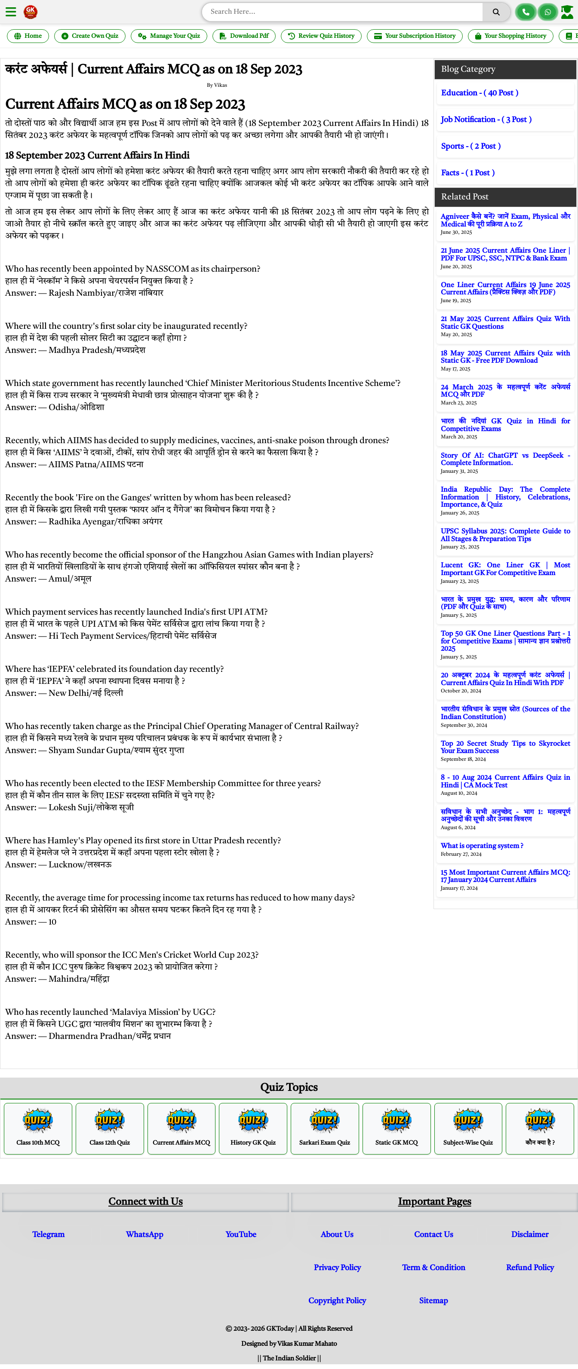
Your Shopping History (510, 36)
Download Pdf (244, 36)
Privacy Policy (337, 1268)
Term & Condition (433, 1268)
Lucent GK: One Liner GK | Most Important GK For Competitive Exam (506, 569)
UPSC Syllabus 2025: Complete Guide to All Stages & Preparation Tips (506, 535)
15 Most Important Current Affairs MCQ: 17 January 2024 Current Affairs (506, 877)
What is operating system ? (482, 846)
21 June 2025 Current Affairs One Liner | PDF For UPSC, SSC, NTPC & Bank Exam (506, 255)
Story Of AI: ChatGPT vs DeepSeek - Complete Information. (506, 460)
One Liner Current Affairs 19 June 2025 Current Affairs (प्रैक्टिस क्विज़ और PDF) (506, 289)
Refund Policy (530, 1268)
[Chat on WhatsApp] (548, 12)
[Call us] (526, 12)
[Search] (496, 12)
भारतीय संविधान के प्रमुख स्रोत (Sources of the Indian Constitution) (506, 713)
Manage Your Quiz (169, 36)
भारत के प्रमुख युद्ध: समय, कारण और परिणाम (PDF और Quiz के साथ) (506, 604)
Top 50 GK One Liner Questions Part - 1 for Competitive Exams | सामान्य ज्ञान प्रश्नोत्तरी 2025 (506, 641)
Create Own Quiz (89, 36)
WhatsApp (144, 1235)
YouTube (241, 1235)
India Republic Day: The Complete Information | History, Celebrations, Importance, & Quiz (506, 497)
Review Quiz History (321, 36)
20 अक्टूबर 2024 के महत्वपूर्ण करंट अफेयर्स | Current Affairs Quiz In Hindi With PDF (506, 679)
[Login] (569, 12)
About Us (337, 1235)
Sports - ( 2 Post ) (471, 146)
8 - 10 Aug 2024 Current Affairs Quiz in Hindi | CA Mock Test (506, 782)
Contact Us (433, 1235)
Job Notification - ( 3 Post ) (486, 120)
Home (28, 36)
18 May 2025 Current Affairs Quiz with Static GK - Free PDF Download (506, 357)
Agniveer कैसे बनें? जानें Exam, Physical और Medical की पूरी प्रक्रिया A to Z (506, 221)
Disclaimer (529, 1235)
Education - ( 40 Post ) (479, 93)
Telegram (48, 1235)
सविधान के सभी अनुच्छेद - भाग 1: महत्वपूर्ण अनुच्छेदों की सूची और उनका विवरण (506, 816)
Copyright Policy (337, 1301)
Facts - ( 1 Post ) (468, 173)
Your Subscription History (414, 36)
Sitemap (433, 1301)
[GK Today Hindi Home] (30, 12)
